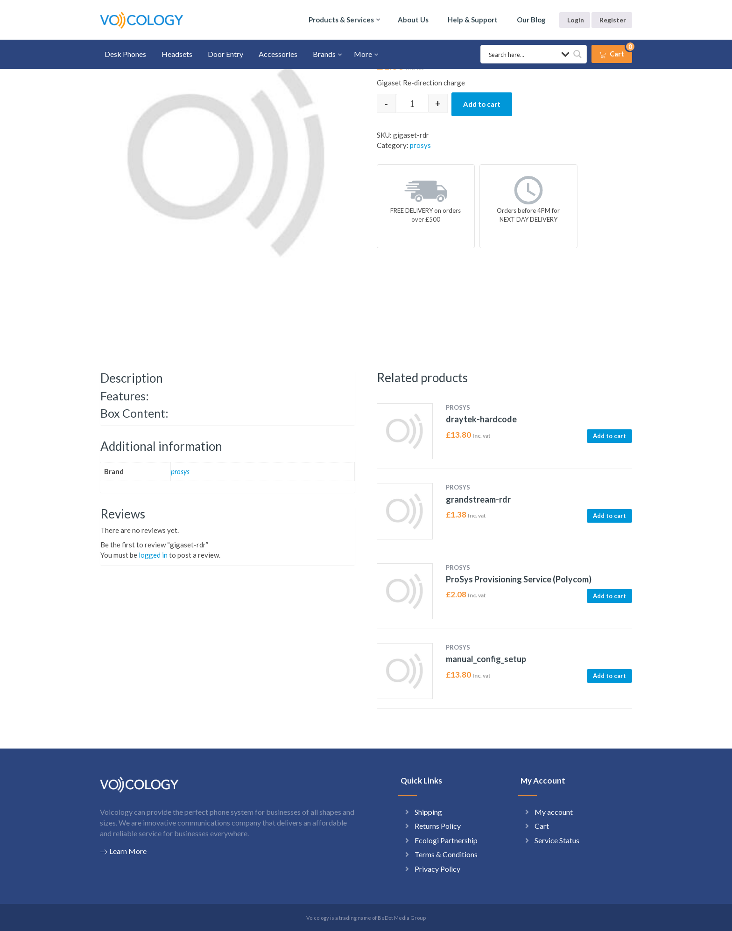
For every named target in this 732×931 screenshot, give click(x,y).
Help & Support (473, 19)
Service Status (557, 840)
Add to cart (481, 104)
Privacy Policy (437, 868)
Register (612, 20)
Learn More (123, 851)
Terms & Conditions (446, 854)
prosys (420, 145)
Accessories (278, 53)
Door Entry (225, 53)
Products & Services (341, 19)
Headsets (177, 53)
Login (575, 20)
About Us (413, 19)
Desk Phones (125, 53)
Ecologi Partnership (446, 840)
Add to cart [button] (609, 436)
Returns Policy (438, 825)
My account (554, 811)
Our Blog (531, 19)
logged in (153, 555)
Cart (542, 825)
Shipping (428, 811)
